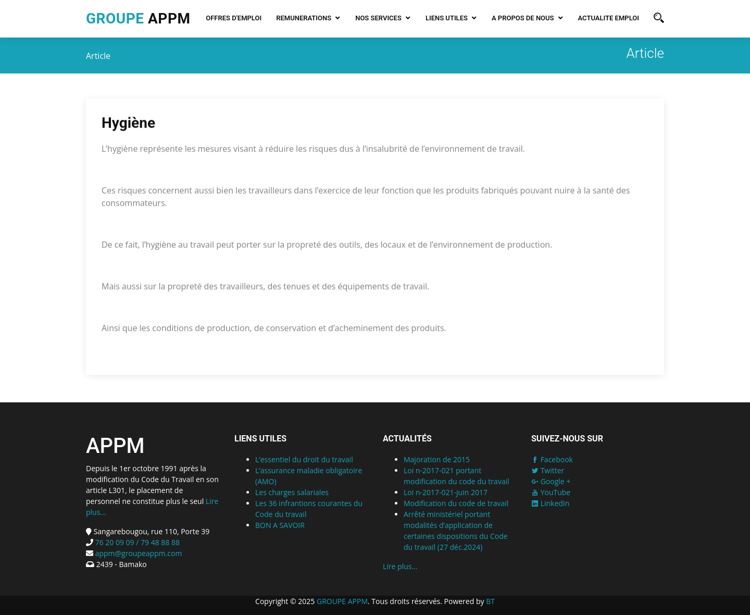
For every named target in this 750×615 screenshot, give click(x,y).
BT (490, 601)
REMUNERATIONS (303, 18)
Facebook (552, 459)
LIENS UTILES (447, 18)
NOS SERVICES (378, 18)
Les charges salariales (292, 492)
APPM (138, 18)
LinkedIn (550, 503)
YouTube (550, 492)
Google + (550, 481)
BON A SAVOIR (280, 525)
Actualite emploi (608, 18)
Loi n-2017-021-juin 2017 (446, 492)
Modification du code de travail (456, 503)
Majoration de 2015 (437, 459)
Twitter (547, 470)
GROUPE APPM (342, 601)
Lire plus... (400, 566)
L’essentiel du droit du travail (304, 459)
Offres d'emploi (233, 18)
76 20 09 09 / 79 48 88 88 (136, 542)
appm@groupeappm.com (138, 553)
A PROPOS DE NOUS (523, 18)
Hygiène (128, 124)
